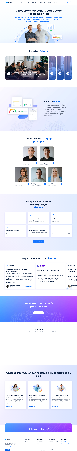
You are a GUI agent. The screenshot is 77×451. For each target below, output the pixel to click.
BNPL (38, 443)
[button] (19, 2)
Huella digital (51, 443)
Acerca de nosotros (28, 443)
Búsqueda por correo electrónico (53, 449)
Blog (26, 445)
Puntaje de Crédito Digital (53, 441)
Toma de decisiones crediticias (42, 450)
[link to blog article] (15, 395)
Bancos (38, 448)
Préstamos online (40, 441)
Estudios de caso (41, 2)
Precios (55, 2)
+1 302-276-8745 (8, 446)
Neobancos (39, 445)
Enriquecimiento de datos (53, 445)
